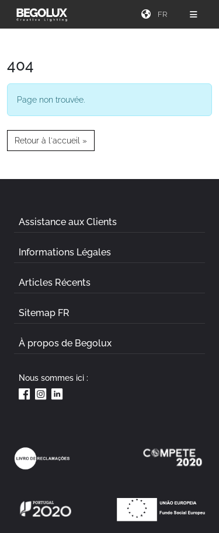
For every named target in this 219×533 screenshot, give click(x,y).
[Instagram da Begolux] (41, 393)
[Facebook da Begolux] (24, 393)
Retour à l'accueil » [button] (51, 140)
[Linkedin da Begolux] (57, 393)
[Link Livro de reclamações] (42, 458)
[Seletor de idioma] (164, 14)
